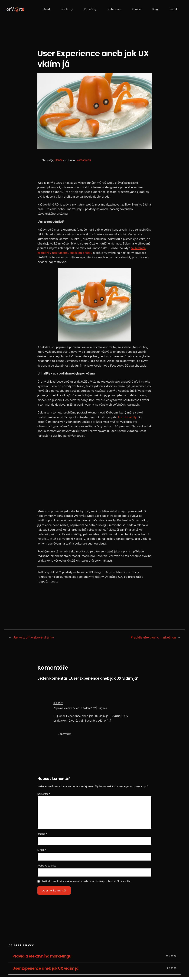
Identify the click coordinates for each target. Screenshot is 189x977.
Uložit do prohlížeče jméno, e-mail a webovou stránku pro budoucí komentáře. (86, 881)
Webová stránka (46, 865)
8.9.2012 (58, 703)
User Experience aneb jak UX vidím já (46, 968)
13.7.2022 (171, 956)
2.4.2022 (171, 968)
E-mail (41, 849)
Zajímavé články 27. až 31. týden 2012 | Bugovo (80, 707)
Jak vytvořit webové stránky (33, 637)
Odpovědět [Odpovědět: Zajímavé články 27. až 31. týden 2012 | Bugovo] (64, 733)
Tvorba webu (83, 159)
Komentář (43, 793)
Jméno (42, 833)
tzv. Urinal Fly (127, 417)
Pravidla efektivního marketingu (153, 637)
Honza (59, 159)
